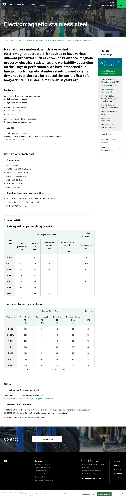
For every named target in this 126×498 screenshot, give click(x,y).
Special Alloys (85, 467)
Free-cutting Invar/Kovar (106, 119)
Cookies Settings (88, 495)
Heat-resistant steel (108, 85)
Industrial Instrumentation (89, 474)
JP (111, 2)
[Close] (123, 494)
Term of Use (117, 469)
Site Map (116, 465)
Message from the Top (42, 464)
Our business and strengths (44, 480)
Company (39, 461)
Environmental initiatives (91, 478)
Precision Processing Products (91, 471)
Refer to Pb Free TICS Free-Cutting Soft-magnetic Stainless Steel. (30, 398)
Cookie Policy (117, 478)
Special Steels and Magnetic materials (59, 40)
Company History (40, 477)
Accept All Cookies (104, 495)
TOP (5, 40)
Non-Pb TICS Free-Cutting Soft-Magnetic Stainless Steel (109, 98)
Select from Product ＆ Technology (35, 40)
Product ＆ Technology (15, 40)
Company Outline (40, 471)
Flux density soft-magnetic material (108, 126)
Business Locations (41, 474)
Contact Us (116, 461)
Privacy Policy (117, 474)
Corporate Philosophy (42, 467)
